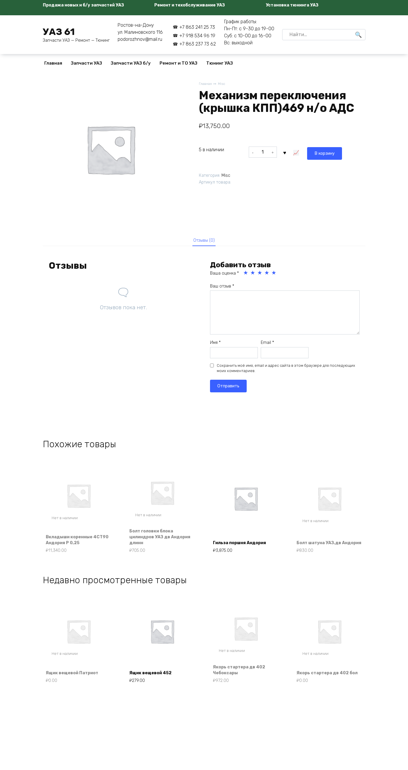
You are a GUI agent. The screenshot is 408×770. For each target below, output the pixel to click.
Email (267, 344)
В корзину (298, 152)
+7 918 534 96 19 (197, 35)
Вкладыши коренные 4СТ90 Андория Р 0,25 (74, 543)
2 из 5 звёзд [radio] (253, 275)
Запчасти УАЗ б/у (131, 63)
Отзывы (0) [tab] (204, 241)
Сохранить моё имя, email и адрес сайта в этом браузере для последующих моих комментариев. (286, 370)
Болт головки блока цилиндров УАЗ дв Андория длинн (155, 540)
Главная (53, 63)
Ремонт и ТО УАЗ (178, 63)
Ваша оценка (224, 275)
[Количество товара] (263, 152)
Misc (223, 84)
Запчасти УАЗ (86, 63)
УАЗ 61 (59, 31)
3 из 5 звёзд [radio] (260, 275)
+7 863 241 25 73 (197, 27)
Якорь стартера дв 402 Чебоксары (242, 676)
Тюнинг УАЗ (219, 63)
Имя (215, 344)
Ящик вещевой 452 (154, 679)
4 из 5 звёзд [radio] (267, 275)
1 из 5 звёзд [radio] (246, 275)
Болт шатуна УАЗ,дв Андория (322, 543)
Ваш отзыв (222, 288)
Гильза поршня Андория (243, 547)
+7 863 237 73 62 (197, 44)
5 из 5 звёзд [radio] (274, 275)
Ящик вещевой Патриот (76, 679)
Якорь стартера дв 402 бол (326, 676)
